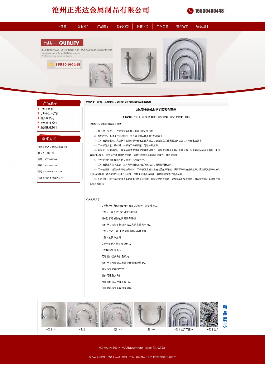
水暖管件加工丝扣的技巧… (117, 281)
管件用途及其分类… (113, 275)
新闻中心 (109, 102)
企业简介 (115, 347)
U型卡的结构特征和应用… (116, 243)
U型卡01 (51, 329)
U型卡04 (118, 329)
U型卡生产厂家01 (184, 329)
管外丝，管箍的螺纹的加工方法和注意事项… (127, 224)
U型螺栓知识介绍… (112, 250)
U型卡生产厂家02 (217, 329)
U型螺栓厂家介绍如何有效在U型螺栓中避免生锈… (130, 205)
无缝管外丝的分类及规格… (117, 256)
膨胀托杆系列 (49, 127)
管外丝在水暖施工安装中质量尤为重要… (124, 262)
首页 (99, 102)
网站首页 (103, 347)
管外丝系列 (47, 118)
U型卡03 (84, 329)
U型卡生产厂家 (50, 113)
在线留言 (150, 347)
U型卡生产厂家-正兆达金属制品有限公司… (125, 231)
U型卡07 (151, 329)
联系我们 (161, 347)
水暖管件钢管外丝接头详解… (118, 288)
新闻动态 (138, 347)
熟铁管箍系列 (49, 122)
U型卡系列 (47, 109)
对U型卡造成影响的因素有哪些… (120, 218)
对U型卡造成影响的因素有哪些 (134, 102)
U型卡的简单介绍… (112, 237)
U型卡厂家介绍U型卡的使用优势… (121, 212)
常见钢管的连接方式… (114, 269)
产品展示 (127, 347)
